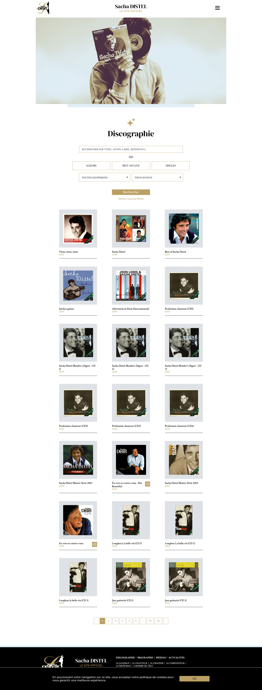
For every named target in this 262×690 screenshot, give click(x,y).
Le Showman (123, 666)
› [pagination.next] (165, 620)
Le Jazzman (122, 663)
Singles (171, 166)
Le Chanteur (139, 663)
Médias (161, 657)
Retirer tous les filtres (131, 198)
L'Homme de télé (143, 666)
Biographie (145, 657)
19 (150, 620)
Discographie (125, 657)
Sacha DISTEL (131, 8)
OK (194, 678)
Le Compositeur (175, 663)
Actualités (176, 657)
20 (158, 620)
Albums (91, 166)
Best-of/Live (131, 166)
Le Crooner (156, 663)
